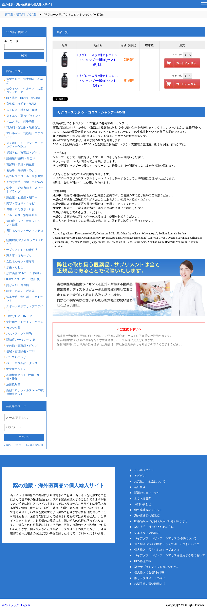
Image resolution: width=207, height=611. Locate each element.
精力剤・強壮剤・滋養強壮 (23, 127)
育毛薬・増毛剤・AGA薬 (20, 14)
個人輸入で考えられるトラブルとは (157, 549)
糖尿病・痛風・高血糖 (20, 164)
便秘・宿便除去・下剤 (20, 351)
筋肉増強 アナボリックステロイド (25, 242)
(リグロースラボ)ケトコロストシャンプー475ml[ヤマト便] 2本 (97, 80)
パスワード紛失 (12, 444)
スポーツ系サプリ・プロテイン (24, 308)
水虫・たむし (14, 267)
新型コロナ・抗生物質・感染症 (24, 80)
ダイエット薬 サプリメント (23, 115)
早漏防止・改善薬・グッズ (23, 152)
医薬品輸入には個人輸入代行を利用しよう (161, 521)
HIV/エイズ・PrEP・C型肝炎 (23, 279)
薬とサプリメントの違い (149, 578)
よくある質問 (142, 498)
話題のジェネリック (147, 492)
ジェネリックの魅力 (147, 532)
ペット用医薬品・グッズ (21, 363)
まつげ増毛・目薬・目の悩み (24, 182)
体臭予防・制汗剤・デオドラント (24, 298)
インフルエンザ (16, 357)
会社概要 (140, 487)
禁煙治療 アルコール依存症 (23, 273)
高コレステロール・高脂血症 (24, 176)
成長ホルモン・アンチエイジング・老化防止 (24, 144)
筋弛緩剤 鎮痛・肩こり (20, 158)
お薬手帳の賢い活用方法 (149, 583)
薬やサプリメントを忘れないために (157, 566)
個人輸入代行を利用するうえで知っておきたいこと (166, 544)
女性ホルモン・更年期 (20, 261)
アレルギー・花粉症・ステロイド (24, 135)
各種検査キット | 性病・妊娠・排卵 (22, 376)
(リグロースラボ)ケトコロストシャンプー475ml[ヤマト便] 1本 (97, 59)
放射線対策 (13, 384)
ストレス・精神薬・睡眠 (21, 109)
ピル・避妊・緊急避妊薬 (21, 215)
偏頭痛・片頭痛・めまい (21, 170)
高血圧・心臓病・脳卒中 (21, 197)
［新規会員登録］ (34, 444)
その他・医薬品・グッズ (21, 345)
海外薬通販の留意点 (147, 515)
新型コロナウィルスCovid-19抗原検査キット (25, 392)
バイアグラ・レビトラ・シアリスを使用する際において (169, 555)
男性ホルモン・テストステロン (24, 232)
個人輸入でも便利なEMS (149, 572)
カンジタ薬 (13, 327)
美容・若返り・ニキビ (20, 203)
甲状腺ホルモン (16, 368)
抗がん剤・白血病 (17, 285)
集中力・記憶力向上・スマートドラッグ (24, 189)
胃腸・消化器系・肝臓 (20, 209)
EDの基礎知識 (142, 561)
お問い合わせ (142, 504)
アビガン (140, 475)
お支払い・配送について (149, 481)
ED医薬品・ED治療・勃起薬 (23, 98)
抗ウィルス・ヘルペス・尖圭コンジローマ (24, 90)
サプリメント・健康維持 (21, 249)
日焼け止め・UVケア (19, 316)
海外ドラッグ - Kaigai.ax (16, 605)
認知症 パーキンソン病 (20, 339)
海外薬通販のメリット (148, 509)
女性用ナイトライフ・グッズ (24, 321)
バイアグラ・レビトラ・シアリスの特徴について (165, 538)
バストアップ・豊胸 (19, 333)
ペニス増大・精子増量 (20, 121)
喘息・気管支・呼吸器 (20, 291)
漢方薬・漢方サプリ (19, 255)
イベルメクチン (144, 470)
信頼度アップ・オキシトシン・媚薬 (23, 222)
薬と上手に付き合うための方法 (154, 526)
